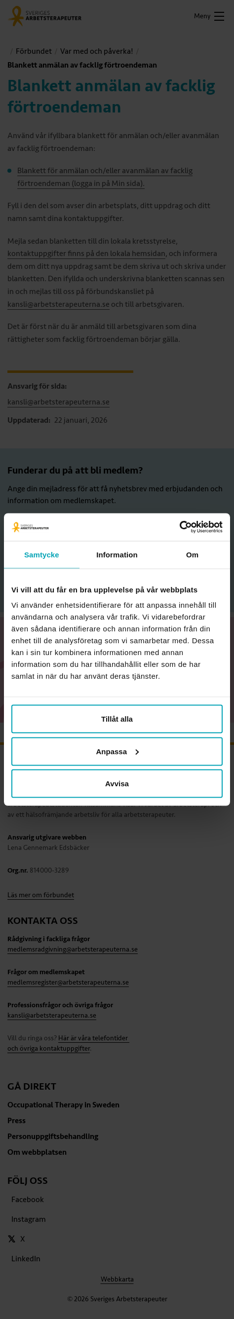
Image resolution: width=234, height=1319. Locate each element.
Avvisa (117, 783)
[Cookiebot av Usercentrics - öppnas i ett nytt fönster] (179, 527)
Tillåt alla (117, 719)
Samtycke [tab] (41, 554)
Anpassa (117, 751)
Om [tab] (192, 554)
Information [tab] (117, 554)
